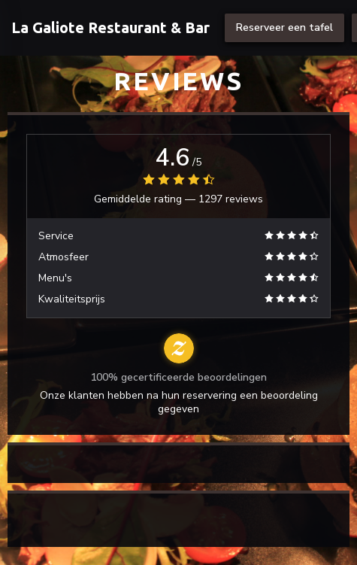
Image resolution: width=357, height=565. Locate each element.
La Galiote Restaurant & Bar (110, 27)
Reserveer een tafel (284, 27)
